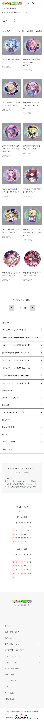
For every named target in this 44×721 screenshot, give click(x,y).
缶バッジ (26, 12)
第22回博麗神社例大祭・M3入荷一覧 (15, 353)
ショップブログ (10, 662)
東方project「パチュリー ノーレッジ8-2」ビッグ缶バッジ (32, 105)
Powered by (22, 716)
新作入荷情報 (7, 391)
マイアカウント (10, 681)
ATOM (11, 675)
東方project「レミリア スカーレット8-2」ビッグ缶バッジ (10, 148)
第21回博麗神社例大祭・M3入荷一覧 (15, 375)
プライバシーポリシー (13, 656)
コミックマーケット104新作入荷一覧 (16, 368)
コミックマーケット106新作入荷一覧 (16, 345)
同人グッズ (6, 420)
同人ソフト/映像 (8, 427)
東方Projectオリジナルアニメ (13, 412)
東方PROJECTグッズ (15, 12)
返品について (10, 638)
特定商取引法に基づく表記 (14, 650)
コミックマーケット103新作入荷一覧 (16, 383)
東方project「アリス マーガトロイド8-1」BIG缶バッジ (32, 232)
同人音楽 (5, 405)
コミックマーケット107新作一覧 (14, 330)
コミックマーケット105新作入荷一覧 (16, 360)
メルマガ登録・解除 (12, 668)
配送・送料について (12, 632)
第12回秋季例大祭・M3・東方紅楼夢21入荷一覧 (20, 337)
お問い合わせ (10, 699)
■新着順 (39, 31)
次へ (32, 308)
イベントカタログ (8, 442)
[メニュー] (40, 3)
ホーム (4, 12)
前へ (11, 308)
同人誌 (4, 434)
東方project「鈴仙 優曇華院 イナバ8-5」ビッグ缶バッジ (32, 62)
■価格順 (30, 31)
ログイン (8, 687)
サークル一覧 (7, 449)
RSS (6, 675)
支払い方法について (12, 644)
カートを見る (10, 693)
